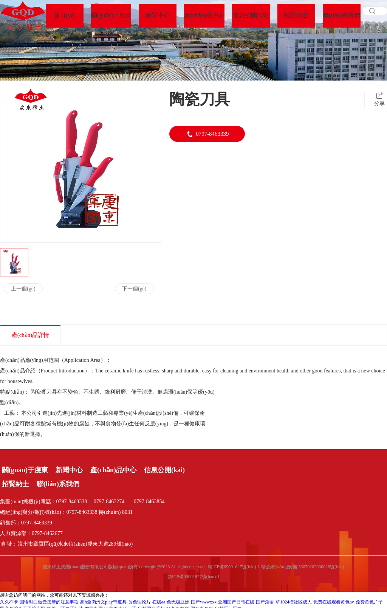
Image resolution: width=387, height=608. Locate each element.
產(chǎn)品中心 (113, 470)
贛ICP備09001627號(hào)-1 (193, 576)
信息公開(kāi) (164, 470)
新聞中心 (69, 470)
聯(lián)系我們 (58, 484)
